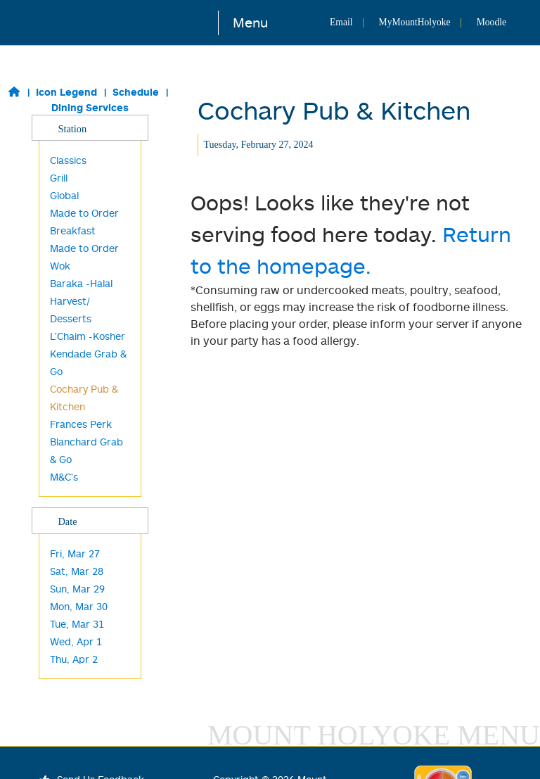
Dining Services (90, 107)
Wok (60, 266)
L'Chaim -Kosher (87, 336)
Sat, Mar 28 (76, 571)
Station (90, 128)
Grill (59, 178)
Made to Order (84, 248)
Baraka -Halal (81, 283)
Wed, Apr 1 (76, 641)
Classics (68, 160)
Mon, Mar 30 (79, 606)
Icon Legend (66, 92)
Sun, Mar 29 (77, 589)
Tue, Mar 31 (77, 624)
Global (64, 195)
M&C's (64, 477)
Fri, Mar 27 (75, 553)
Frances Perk (81, 424)
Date (90, 521)
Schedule (135, 92)
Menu (250, 22)
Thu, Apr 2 (74, 659)
